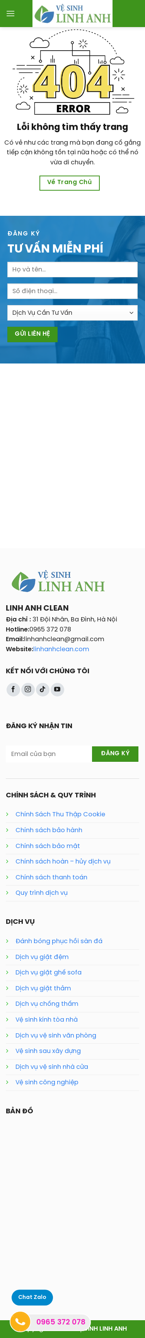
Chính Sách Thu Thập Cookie (60, 814)
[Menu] (10, 13)
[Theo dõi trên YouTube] (57, 689)
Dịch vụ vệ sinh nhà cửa (51, 1067)
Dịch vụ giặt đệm (42, 957)
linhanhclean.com (61, 649)
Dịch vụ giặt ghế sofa (48, 972)
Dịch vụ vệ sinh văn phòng (55, 1036)
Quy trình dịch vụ (41, 893)
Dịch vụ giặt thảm (43, 988)
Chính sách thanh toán (51, 877)
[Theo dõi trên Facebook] (13, 689)
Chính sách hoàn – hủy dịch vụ (63, 861)
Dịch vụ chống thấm (46, 1004)
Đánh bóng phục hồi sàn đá (58, 941)
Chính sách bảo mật (47, 846)
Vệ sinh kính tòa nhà (46, 1020)
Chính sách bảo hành (48, 830)
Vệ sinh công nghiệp (46, 1082)
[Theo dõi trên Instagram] (28, 689)
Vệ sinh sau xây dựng (48, 1051)
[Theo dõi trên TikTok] (42, 689)
